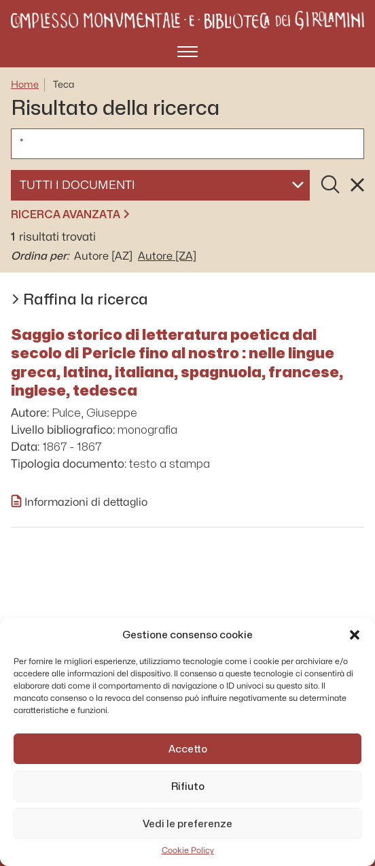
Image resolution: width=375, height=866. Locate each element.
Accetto (187, 749)
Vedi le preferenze (187, 824)
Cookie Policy (188, 850)
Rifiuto (187, 786)
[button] (354, 635)
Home (25, 84)
